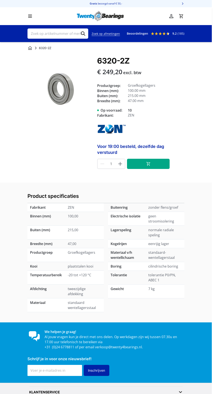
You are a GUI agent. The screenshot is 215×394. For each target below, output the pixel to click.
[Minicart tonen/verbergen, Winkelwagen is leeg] (181, 16)
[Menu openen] (30, 16)
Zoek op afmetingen (106, 34)
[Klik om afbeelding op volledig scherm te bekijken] (60, 89)
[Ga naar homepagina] (30, 48)
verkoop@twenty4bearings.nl (118, 347)
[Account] (171, 16)
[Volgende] (182, 3)
